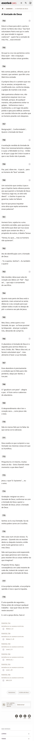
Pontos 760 (6, 654)
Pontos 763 (6, 664)
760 (3, 180)
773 (3, 475)
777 (3, 581)
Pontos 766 (6, 675)
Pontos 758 (6, 633)
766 (3, 339)
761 (3, 217)
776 (3, 531)
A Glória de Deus (24, 692)
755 (3, 47)
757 (3, 124)
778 (3, 597)
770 (3, 422)
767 (3, 363)
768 (3, 384)
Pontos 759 (6, 644)
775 (3, 515)
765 (3, 317)
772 (3, 456)
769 (3, 403)
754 (3, 21)
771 (3, 438)
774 (3, 491)
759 (3, 164)
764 (3, 293)
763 (3, 272)
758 (3, 140)
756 (3, 66)
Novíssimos (11, 692)
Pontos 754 (6, 623)
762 (3, 248)
